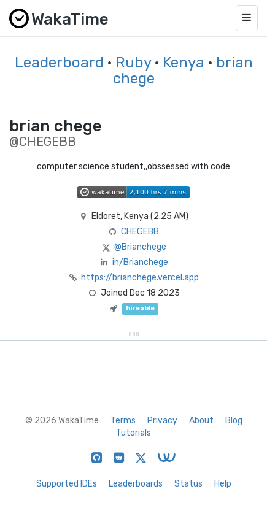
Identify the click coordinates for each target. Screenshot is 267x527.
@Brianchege (140, 247)
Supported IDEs (66, 484)
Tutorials (133, 433)
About (201, 420)
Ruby (133, 62)
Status (188, 484)
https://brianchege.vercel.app (140, 277)
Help (222, 484)
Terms (123, 420)
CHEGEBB (140, 231)
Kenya (183, 62)
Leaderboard (59, 62)
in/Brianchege (140, 262)
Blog (233, 420)
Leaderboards (136, 484)
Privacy (162, 420)
